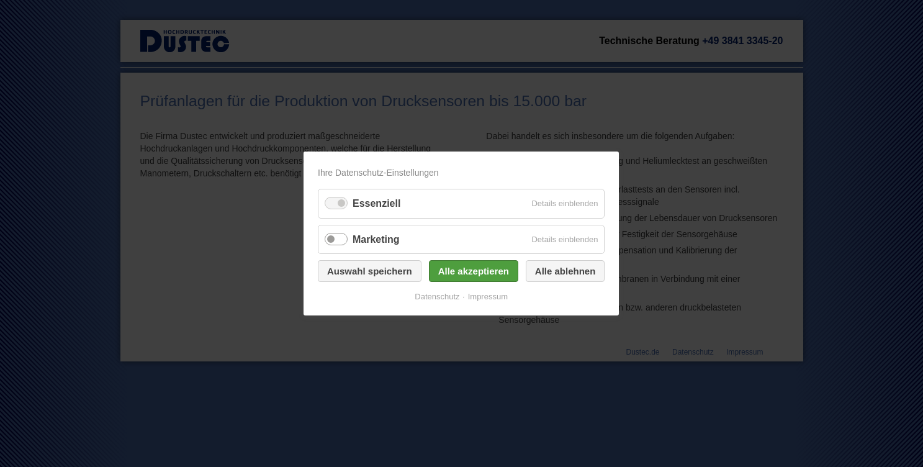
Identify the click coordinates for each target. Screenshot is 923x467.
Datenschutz (437, 296)
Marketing (376, 239)
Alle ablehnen (565, 271)
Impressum (488, 296)
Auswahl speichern (369, 271)
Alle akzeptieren (473, 271)
